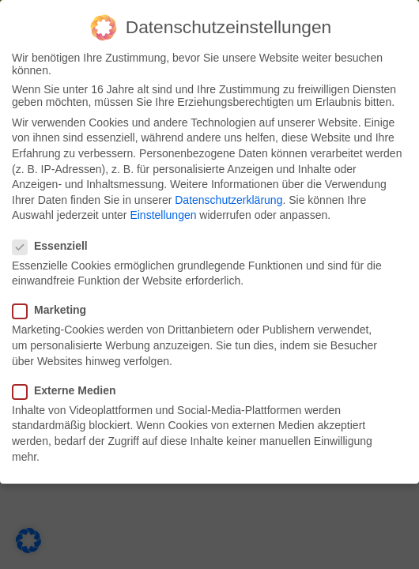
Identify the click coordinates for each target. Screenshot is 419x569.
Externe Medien (69, 390)
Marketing (54, 309)
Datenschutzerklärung (228, 200)
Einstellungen (163, 215)
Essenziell (55, 245)
